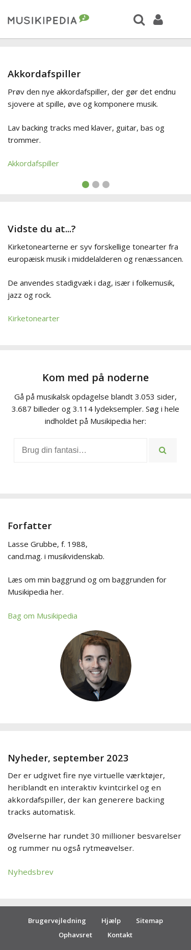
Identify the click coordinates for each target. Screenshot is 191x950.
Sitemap (149, 920)
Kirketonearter (34, 318)
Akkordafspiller (33, 163)
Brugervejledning (57, 920)
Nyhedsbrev (30, 872)
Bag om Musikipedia (42, 615)
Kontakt (119, 934)
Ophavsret (75, 934)
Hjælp (111, 920)
